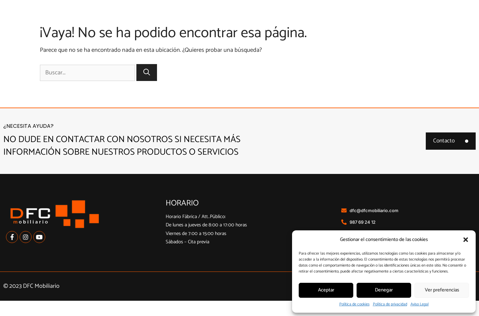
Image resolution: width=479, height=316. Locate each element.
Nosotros (241, 19)
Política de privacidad (390, 304)
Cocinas (286, 20)
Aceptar (326, 290)
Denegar (384, 290)
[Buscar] (146, 87)
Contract (411, 19)
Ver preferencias (442, 290)
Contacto (454, 19)
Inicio (202, 19)
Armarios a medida (350, 20)
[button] (465, 239)
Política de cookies (354, 304)
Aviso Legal (419, 304)
